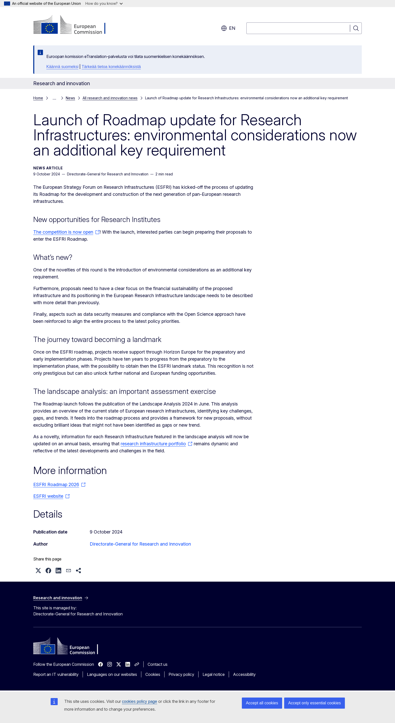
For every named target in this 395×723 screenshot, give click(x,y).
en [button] (228, 28)
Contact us (158, 664)
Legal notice (214, 674)
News (70, 98)
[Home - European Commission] (74, 25)
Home (38, 98)
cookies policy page (139, 701)
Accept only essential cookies (314, 703)
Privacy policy (181, 674)
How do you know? (104, 3)
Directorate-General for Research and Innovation (140, 544)
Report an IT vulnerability (56, 674)
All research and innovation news (110, 98)
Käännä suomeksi (62, 67)
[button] (38, 571)
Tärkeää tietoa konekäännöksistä (111, 67)
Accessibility (244, 674)
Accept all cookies (262, 703)
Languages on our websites (112, 674)
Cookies (152, 674)
